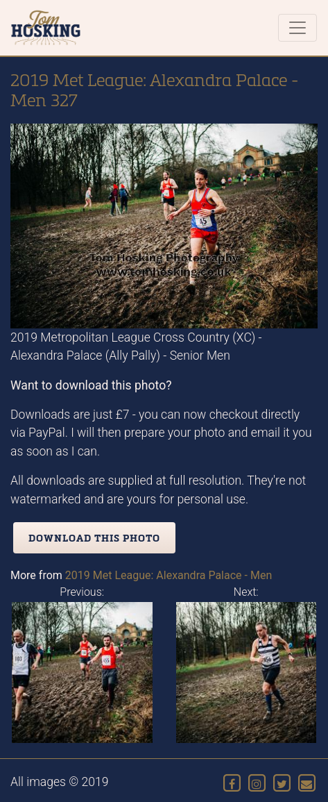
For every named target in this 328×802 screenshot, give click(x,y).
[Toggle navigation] (297, 28)
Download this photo (94, 537)
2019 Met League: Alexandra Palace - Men (168, 575)
